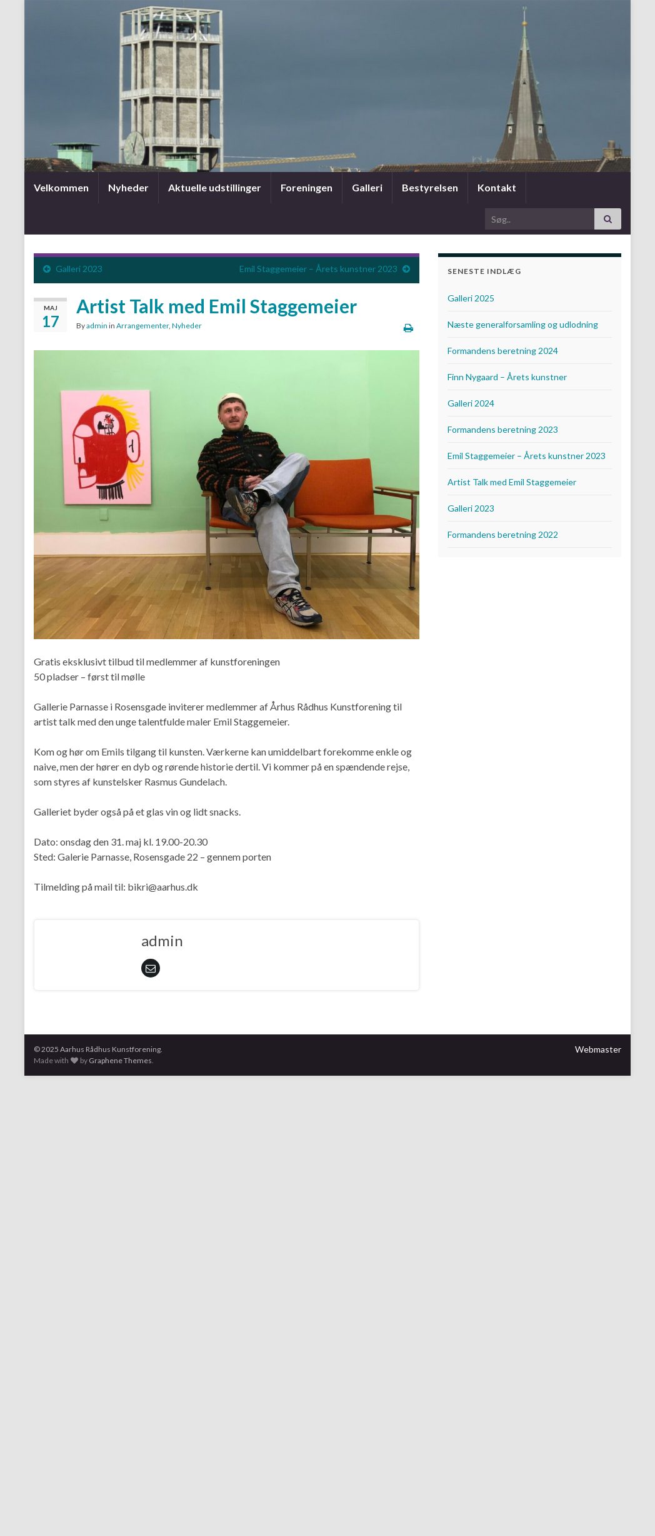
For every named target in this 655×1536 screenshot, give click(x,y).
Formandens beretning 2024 (503, 350)
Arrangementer (142, 325)
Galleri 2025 (471, 298)
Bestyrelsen (429, 187)
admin (97, 325)
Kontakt (495, 187)
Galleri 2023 (79, 268)
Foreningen (306, 187)
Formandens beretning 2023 (503, 429)
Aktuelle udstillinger (214, 187)
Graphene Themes (120, 1060)
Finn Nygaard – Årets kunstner (507, 376)
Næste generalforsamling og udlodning (523, 324)
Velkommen (61, 187)
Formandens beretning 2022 (503, 534)
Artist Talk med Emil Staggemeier (512, 482)
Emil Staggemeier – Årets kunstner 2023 (318, 268)
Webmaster (598, 1049)
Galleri (367, 187)
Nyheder (128, 187)
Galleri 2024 (471, 403)
